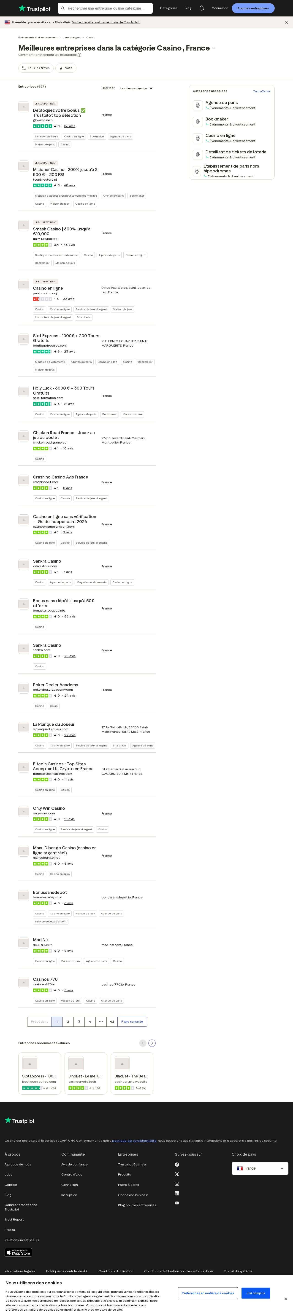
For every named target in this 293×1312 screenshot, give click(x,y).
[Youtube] (177, 1202)
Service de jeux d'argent (91, 309)
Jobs (8, 1174)
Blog (8, 1195)
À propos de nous (18, 1164)
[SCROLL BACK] (142, 1043)
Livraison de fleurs (46, 136)
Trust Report (14, 1219)
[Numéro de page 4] (89, 1022)
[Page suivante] (132, 1022)
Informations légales (20, 1271)
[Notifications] (201, 8)
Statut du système (238, 1271)
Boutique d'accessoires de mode (56, 255)
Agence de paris (120, 136)
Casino (64, 144)
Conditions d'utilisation (115, 1271)
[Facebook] (177, 1164)
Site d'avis (83, 317)
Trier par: (108, 88)
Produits (124, 1174)
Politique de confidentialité (66, 1271)
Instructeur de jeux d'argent (53, 317)
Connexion (69, 1185)
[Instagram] (177, 1183)
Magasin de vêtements (50, 361)
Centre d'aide (71, 1174)
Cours (53, 706)
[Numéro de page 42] (111, 1022)
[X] (177, 1174)
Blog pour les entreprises (137, 1205)
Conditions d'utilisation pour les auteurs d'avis (178, 1271)
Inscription (69, 1195)
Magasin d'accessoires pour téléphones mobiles (66, 195)
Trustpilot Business (132, 1164)
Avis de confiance (74, 1164)
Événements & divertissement (37, 37)
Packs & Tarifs (128, 1185)
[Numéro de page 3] (78, 1022)
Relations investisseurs (22, 1240)
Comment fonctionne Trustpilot (21, 1207)
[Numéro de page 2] (67, 1022)
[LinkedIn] (177, 1193)
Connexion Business (133, 1195)
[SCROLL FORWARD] (152, 1043)
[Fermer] (286, 22)
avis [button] (70, 126)
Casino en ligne (74, 136)
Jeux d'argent (72, 37)
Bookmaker (97, 136)
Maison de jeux (44, 144)
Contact (11, 1185)
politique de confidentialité (134, 1141)
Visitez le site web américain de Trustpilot (106, 22)
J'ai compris (256, 1293)
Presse (10, 1230)
